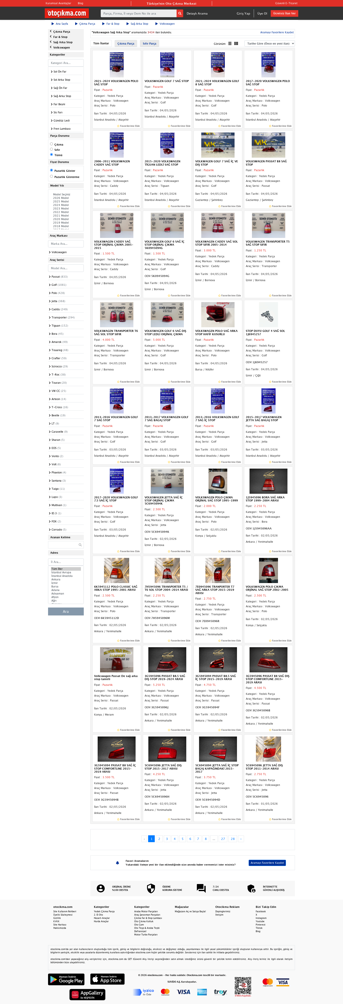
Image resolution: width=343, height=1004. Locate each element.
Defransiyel (140, 931)
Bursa (66, 586)
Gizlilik (57, 918)
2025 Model (66, 201)
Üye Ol (262, 13)
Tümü (58, 155)
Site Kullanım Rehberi (64, 911)
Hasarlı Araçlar (102, 918)
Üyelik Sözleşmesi (63, 914)
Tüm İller (66, 569)
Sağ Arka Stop (137, 23)
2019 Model (66, 222)
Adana (66, 590)
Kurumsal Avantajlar (58, 3)
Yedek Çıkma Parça (104, 911)
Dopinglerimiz (222, 911)
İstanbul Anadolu (66, 576)
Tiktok (259, 928)
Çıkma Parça (85, 23)
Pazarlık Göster (64, 170)
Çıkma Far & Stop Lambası (148, 918)
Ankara (66, 579)
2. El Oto (98, 914)
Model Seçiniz (66, 194)
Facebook (261, 911)
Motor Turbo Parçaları (146, 934)
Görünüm (220, 43)
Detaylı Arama (197, 13)
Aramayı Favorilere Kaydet (276, 32)
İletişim (219, 914)
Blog (80, 3)
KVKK (56, 921)
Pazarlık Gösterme (66, 177)
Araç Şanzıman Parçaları (147, 914)
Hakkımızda (59, 928)
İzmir (66, 583)
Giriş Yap (243, 13)
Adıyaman (66, 593)
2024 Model (66, 205)
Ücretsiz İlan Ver (284, 13)
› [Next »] (241, 839)
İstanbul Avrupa (66, 572)
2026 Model (66, 198)
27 (223, 839)
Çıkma (58, 144)
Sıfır (57, 149)
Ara (66, 611)
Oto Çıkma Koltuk (143, 921)
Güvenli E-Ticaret (286, 3)
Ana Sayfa (60, 23)
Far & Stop (110, 23)
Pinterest (260, 924)
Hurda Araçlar (101, 921)
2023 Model (66, 208)
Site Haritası (59, 924)
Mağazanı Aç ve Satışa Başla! (190, 911)
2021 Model (66, 215)
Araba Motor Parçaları (146, 911)
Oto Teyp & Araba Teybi (147, 928)
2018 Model (66, 226)
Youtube (260, 921)
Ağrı (66, 600)
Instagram (261, 918)
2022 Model (66, 212)
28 (233, 839)
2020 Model (66, 219)
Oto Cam (139, 924)
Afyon (66, 597)
